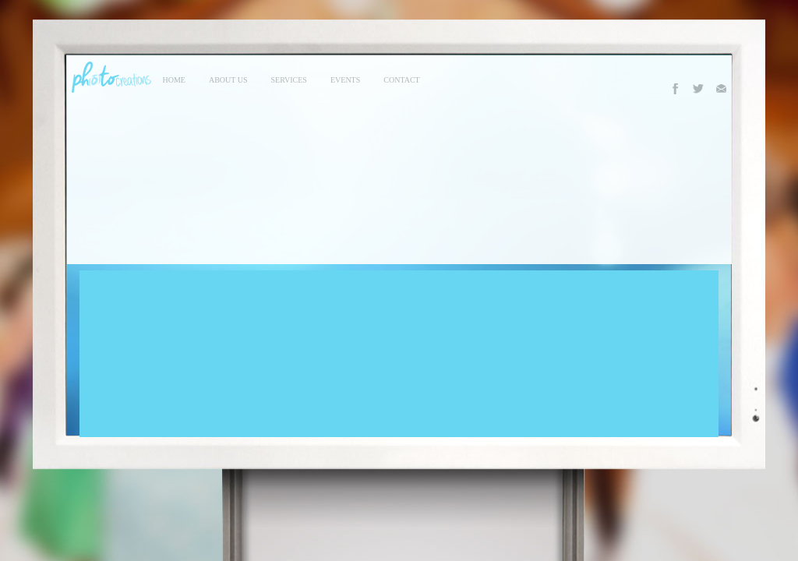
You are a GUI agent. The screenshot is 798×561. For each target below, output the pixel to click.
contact (401, 80)
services (289, 80)
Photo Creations (109, 77)
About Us (228, 80)
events (345, 80)
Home (174, 80)
